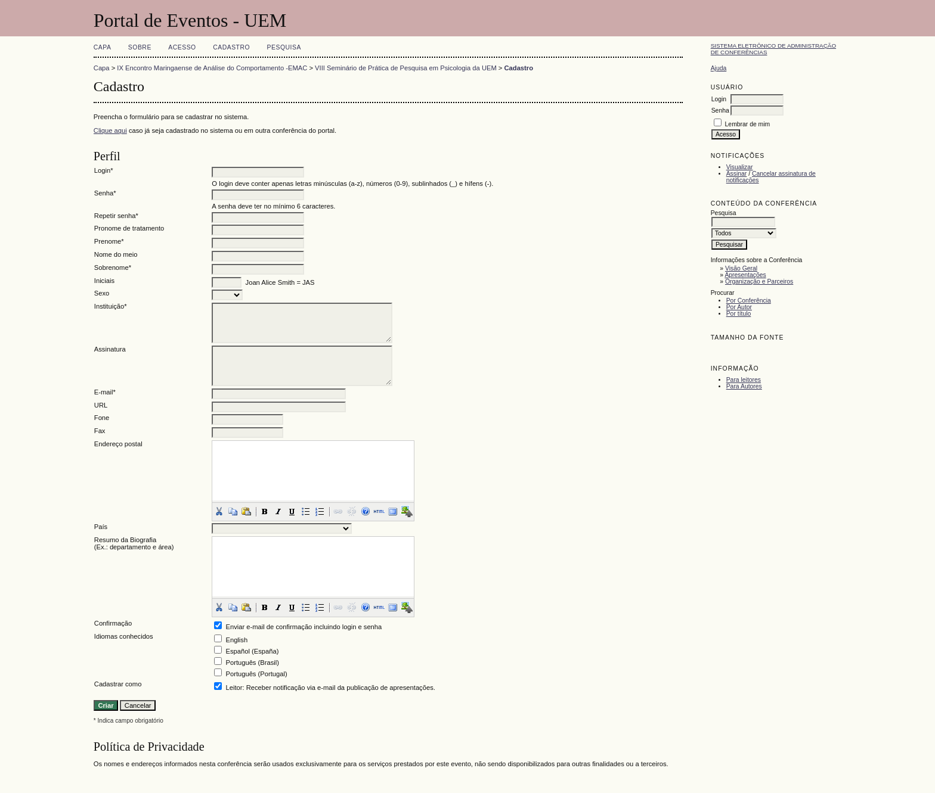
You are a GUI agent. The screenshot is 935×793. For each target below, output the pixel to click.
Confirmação (113, 623)
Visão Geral (741, 268)
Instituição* (110, 306)
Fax (100, 430)
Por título (738, 313)
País (100, 526)
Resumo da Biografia (125, 539)
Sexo (102, 293)
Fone (102, 417)
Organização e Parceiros (759, 281)
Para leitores (743, 380)
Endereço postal (118, 443)
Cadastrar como (118, 684)
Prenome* (109, 241)
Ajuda (719, 68)
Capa (103, 47)
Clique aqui (110, 130)
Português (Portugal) (256, 673)
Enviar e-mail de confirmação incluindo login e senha (303, 626)
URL (100, 405)
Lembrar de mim (747, 124)
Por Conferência (748, 300)
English (236, 639)
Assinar (736, 173)
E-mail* (105, 392)
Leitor (233, 687)
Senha (720, 110)
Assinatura (110, 349)
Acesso (182, 47)
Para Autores (744, 386)
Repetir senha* (116, 215)
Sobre (139, 47)
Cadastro (231, 47)
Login (718, 99)
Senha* (105, 193)
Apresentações (745, 275)
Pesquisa (284, 47)
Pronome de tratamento (129, 228)
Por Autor (739, 307)
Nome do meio (116, 254)
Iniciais (104, 280)
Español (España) (251, 651)
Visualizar (739, 167)
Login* (103, 170)
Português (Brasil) (252, 662)
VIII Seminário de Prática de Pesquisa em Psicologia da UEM (406, 67)
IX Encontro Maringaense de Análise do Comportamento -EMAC (212, 67)
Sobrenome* (112, 267)
